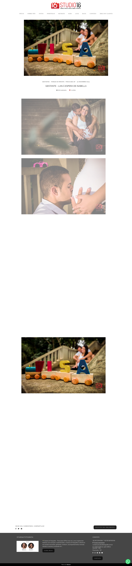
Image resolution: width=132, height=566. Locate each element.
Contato (97, 558)
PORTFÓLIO (51, 13)
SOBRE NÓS (32, 13)
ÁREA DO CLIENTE (106, 13)
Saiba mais (48, 550)
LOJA (77, 13)
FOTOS (41, 13)
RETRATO (61, 13)
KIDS (70, 13)
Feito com (66, 564)
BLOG (84, 13)
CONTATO (93, 13)
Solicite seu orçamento (105, 527)
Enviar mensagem (99, 542)
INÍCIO (21, 13)
